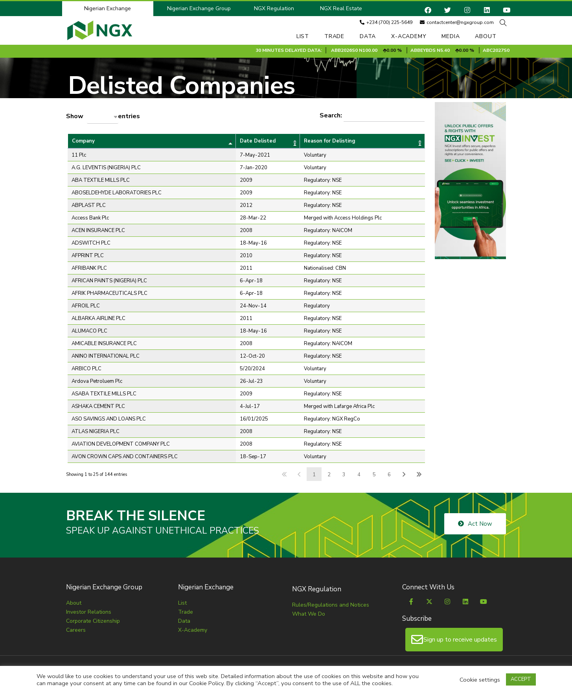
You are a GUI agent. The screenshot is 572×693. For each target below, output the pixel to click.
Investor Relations (88, 612)
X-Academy (408, 36)
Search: (372, 116)
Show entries (103, 117)
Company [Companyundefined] (83, 140)
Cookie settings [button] (480, 679)
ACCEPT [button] (521, 679)
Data (368, 36)
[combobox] (102, 117)
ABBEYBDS (464, 50)
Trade (334, 36)
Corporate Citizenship (93, 621)
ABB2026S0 (385, 50)
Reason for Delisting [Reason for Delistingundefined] (329, 140)
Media (450, 36)
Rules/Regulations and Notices (330, 605)
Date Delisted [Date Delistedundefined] (258, 140)
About (485, 36)
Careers (76, 630)
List (302, 36)
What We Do (308, 614)
